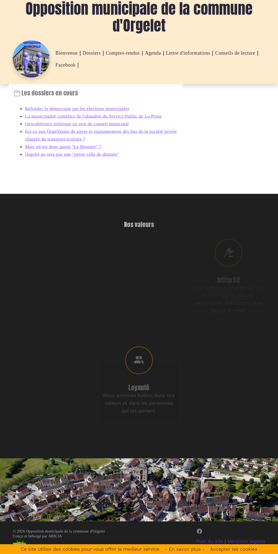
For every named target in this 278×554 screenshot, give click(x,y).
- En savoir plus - (183, 549)
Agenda (153, 53)
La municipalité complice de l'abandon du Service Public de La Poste (97, 116)
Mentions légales (245, 543)
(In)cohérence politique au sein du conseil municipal (80, 123)
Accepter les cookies (235, 549)
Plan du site (206, 543)
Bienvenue (66, 53)
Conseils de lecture (235, 53)
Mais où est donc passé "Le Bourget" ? (65, 146)
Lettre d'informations (188, 53)
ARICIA (55, 538)
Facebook (65, 65)
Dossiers (92, 53)
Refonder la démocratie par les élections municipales (80, 108)
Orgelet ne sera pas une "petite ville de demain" (75, 154)
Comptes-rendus (123, 53)
